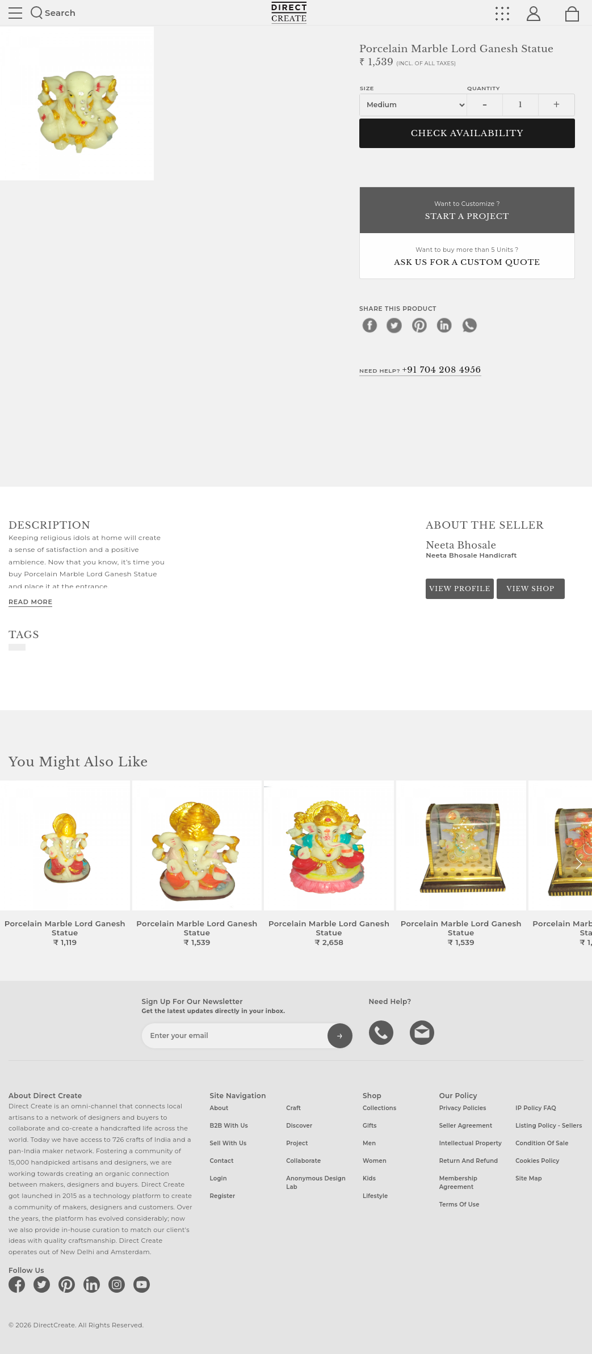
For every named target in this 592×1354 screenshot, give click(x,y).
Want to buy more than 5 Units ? (467, 257)
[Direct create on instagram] (118, 1284)
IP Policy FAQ (535, 1108)
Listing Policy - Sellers (548, 1125)
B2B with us (229, 1125)
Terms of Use (459, 1204)
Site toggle (15, 13)
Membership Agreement (458, 1183)
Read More (30, 602)
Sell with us (228, 1143)
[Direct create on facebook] (19, 1284)
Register (223, 1196)
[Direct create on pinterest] (68, 1284)
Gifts (370, 1125)
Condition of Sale (541, 1143)
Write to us (423, 1031)
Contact (222, 1161)
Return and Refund (468, 1161)
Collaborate (303, 1161)
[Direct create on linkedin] (93, 1284)
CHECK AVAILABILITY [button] (467, 133)
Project (297, 1143)
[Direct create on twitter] (43, 1284)
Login (218, 1178)
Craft (293, 1108)
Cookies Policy (537, 1161)
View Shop (531, 589)
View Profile (459, 589)
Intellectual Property (470, 1143)
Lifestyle (375, 1196)
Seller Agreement (466, 1125)
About (219, 1108)
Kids (369, 1178)
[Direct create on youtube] (143, 1284)
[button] (578, 863)
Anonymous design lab (316, 1183)
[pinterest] (419, 325)
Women (375, 1161)
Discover (299, 1125)
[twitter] (394, 325)
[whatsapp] (469, 325)
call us (382, 1031)
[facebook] (369, 325)
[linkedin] (444, 325)
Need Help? (420, 370)
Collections (379, 1108)
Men (369, 1143)
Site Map (528, 1178)
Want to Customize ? (467, 211)
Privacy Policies (462, 1108)
